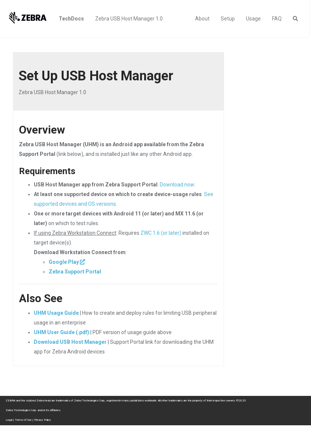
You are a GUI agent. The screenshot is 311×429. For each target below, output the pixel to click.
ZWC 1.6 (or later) (160, 233)
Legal (9, 420)
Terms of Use (23, 420)
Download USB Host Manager (70, 342)
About (202, 19)
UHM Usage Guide (56, 313)
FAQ (277, 19)
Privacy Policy (42, 420)
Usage (253, 19)
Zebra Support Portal (75, 272)
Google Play (64, 262)
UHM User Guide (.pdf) (61, 332)
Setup (228, 19)
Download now (177, 185)
